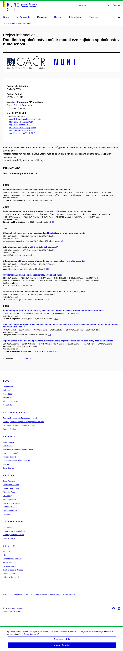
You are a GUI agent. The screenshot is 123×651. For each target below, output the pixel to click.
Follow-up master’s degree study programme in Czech (23, 422)
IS (10, 594)
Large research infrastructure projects (17, 461)
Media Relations (9, 405)
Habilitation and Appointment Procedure (18, 449)
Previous (8, 359)
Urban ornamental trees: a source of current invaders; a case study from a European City (44, 261)
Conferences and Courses (13, 570)
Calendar (6, 390)
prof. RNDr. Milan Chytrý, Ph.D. (22, 128)
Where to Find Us (9, 574)
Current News (8, 386)
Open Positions (9, 481)
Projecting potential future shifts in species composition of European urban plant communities (47, 211)
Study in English (9, 538)
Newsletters (7, 398)
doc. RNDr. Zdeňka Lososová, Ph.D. (25, 119)
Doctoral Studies (9, 429)
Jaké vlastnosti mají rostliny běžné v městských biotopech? (30, 247)
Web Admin (7, 611)
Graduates (7, 514)
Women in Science (10, 511)
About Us (9, 545)
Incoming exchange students (14, 531)
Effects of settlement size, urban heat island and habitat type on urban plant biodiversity (44, 233)
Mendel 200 (7, 394)
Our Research (8, 442)
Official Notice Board (11, 577)
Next (28, 359)
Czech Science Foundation (20, 105)
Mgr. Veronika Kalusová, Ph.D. (22, 130)
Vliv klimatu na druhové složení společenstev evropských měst (32, 275)
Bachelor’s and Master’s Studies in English (19, 425)
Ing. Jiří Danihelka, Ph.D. (20, 125)
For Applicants (14, 412)
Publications (7, 446)
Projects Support (9, 457)
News (6, 381)
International (13, 521)
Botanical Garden (69, 594)
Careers (8, 475)
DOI (51, 200)
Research (9, 436)
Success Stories (9, 507)
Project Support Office (11, 453)
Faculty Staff (8, 562)
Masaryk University (16, 608)
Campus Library (41, 594)
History (5, 555)
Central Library (54, 594)
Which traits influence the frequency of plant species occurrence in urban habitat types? (44, 292)
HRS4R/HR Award (10, 566)
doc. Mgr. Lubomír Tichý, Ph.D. (22, 133)
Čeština (116, 5)
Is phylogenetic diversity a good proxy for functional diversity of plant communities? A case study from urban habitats (58, 341)
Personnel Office (9, 499)
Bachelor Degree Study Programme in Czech (20, 418)
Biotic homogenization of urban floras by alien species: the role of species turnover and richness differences (53, 311)
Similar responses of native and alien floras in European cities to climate (36, 190)
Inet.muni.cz (18, 594)
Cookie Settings (33, 637)
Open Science (8, 468)
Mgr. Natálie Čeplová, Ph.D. (22, 122)
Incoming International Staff (13, 535)
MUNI (5, 594)
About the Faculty (9, 492)
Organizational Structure (12, 559)
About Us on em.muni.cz (12, 401)
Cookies (17, 611)
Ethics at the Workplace (12, 503)
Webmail (29, 594)
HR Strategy (7, 496)
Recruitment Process (11, 485)
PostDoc (6, 464)
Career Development (11, 488)
